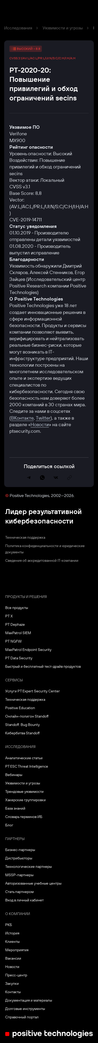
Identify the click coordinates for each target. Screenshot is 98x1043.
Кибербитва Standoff (22, 733)
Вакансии (13, 958)
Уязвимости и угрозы (63, 27)
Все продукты (16, 607)
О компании (17, 913)
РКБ (8, 924)
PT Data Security (18, 658)
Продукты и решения (26, 596)
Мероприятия (16, 950)
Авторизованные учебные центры (33, 883)
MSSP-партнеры (19, 875)
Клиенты (12, 941)
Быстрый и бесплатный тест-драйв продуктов (43, 666)
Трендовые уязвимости (24, 791)
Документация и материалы (28, 1000)
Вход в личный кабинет (24, 900)
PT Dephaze (15, 624)
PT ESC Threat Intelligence (26, 766)
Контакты (13, 991)
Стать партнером (19, 891)
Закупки (12, 983)
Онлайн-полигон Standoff (27, 716)
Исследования (18, 27)
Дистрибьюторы (18, 858)
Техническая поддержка (25, 537)
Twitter (43, 418)
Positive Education (20, 707)
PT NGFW (13, 641)
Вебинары (13, 774)
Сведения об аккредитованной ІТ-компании (41, 560)
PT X (9, 616)
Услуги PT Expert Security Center (32, 691)
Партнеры (15, 838)
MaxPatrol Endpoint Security (28, 649)
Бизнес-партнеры (20, 849)
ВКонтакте (22, 418)
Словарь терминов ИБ (23, 816)
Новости (40, 424)
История (12, 933)
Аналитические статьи (24, 758)
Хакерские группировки (25, 800)
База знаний (15, 808)
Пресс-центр (16, 975)
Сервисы (14, 680)
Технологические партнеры (28, 866)
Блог (9, 825)
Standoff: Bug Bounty (22, 724)
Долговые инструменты (25, 1008)
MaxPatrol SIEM (18, 632)
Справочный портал (22, 1017)
